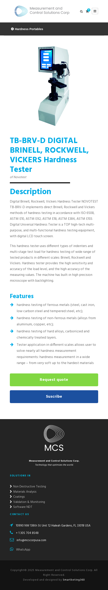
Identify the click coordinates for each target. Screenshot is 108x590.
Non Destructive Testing (28, 486)
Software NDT (21, 507)
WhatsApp (20, 549)
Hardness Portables (29, 29)
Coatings (17, 496)
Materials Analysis (23, 491)
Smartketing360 (73, 580)
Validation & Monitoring (27, 502)
